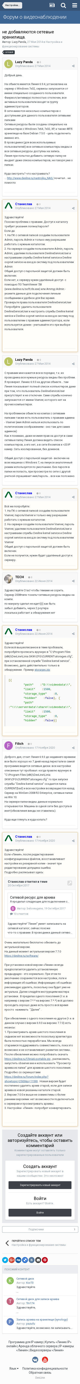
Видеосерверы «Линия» (47, 1350)
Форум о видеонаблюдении (35, 17)
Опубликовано (32, 66)
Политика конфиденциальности (45, 1368)
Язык (14, 1368)
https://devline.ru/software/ (21, 955)
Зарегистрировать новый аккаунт (40, 1185)
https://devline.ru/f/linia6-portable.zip (27, 1058)
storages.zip (42, 669)
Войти (40, 1212)
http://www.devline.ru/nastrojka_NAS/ (30, 178)
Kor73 (29, 1282)
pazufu (30, 1323)
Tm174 (30, 1303)
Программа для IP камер (26, 1342)
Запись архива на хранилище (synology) (42, 1319)
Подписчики (36, 1229)
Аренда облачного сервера (38, 1346)
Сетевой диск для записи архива (37, 1299)
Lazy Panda (19, 41)
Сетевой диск (25, 1278)
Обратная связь (40, 1372)
